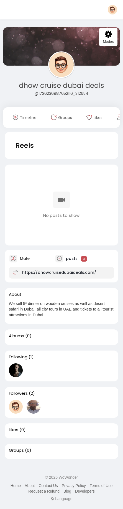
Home (16, 485)
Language (61, 499)
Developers (85, 491)
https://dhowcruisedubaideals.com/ (59, 272)
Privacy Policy (74, 485)
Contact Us (48, 485)
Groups (16, 450)
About (30, 485)
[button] (112, 9)
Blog (67, 491)
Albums (16, 336)
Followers (18, 393)
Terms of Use (101, 485)
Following (18, 357)
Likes (13, 430)
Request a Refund (44, 491)
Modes (108, 37)
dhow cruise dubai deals (61, 85)
